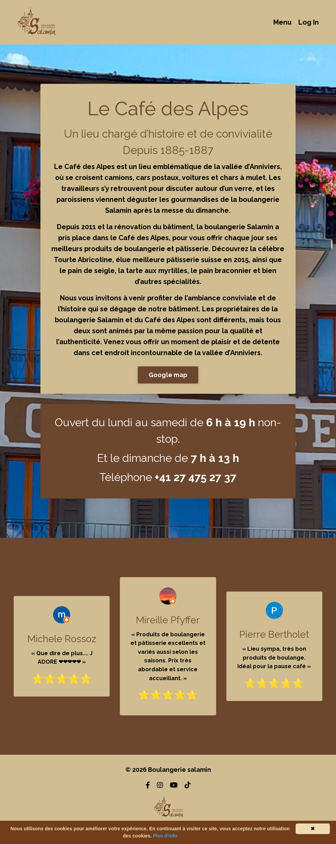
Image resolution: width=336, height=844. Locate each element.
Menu (282, 22)
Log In (308, 22)
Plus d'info (165, 836)
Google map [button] (168, 374)
